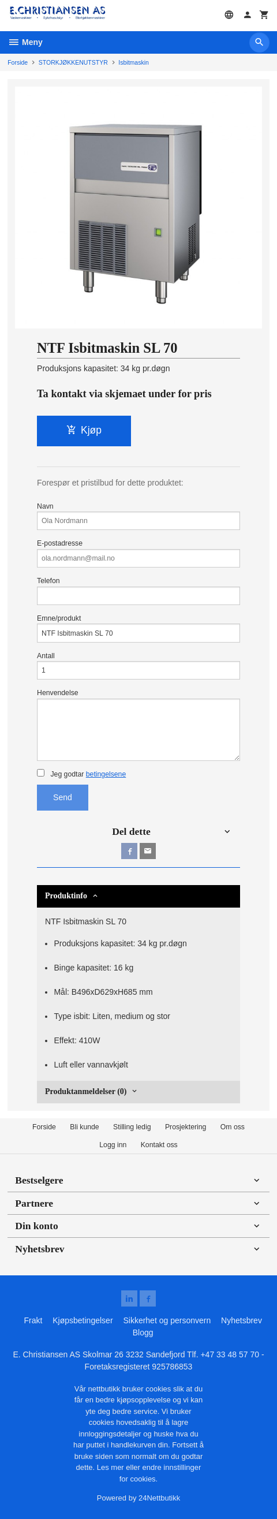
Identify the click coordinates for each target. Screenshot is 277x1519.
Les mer (111, 1467)
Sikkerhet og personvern (167, 1320)
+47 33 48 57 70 (229, 1354)
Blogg (143, 1332)
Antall (138, 666)
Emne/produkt (138, 628)
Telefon (138, 591)
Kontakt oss (159, 1145)
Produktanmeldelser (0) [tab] (85, 1091)
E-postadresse (138, 553)
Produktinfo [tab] (66, 895)
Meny (25, 42)
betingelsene (106, 774)
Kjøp (84, 430)
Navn (138, 516)
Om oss (232, 1127)
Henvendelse (138, 724)
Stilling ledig (132, 1127)
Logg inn (112, 1145)
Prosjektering (186, 1127)
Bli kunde (84, 1127)
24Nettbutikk (159, 1498)
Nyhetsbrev (241, 1320)
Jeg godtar (81, 773)
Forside (18, 62)
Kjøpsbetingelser (83, 1320)
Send (62, 797)
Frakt (33, 1320)
